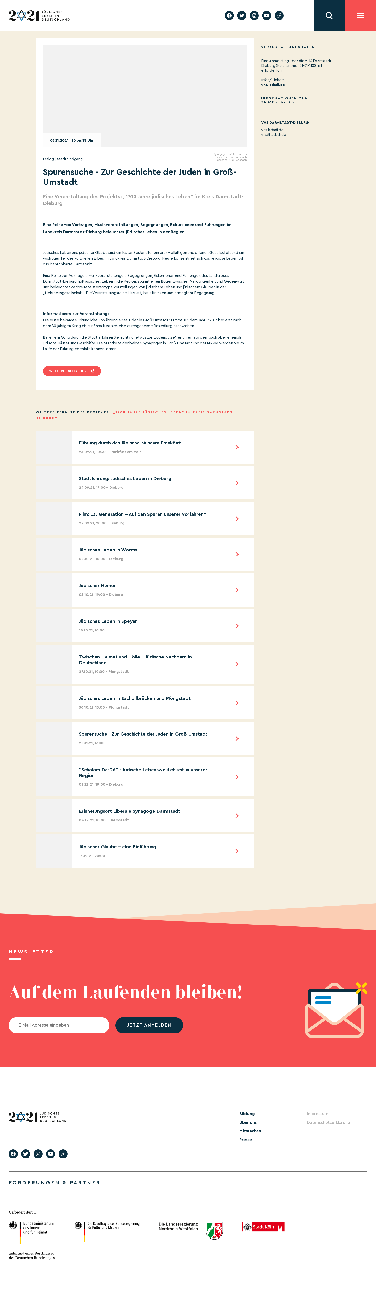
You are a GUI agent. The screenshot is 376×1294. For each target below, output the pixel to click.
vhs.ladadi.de (272, 130)
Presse (245, 1139)
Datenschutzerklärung (328, 1122)
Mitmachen (250, 1131)
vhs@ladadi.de (273, 134)
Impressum (317, 1114)
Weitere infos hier (68, 371)
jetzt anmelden (149, 1025)
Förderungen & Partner (55, 1182)
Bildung (247, 1114)
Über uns (248, 1122)
